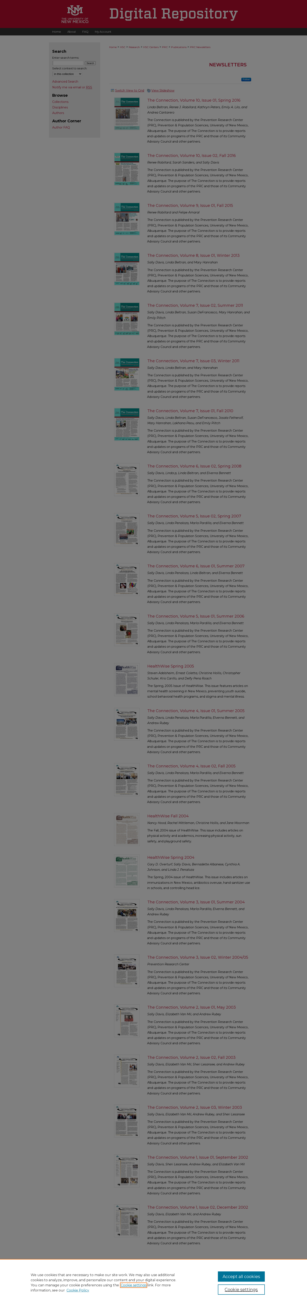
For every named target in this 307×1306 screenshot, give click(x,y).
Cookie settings (133, 1285)
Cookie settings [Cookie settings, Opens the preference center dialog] (241, 1289)
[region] (153, 1282)
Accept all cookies (241, 1276)
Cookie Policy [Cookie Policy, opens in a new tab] (78, 1290)
